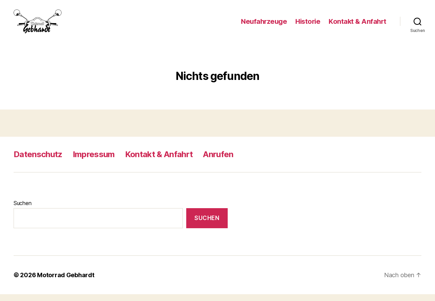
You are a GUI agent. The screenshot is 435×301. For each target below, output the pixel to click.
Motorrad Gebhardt (65, 281)
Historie (307, 25)
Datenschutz (38, 161)
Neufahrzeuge (264, 25)
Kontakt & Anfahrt (357, 25)
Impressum (94, 161)
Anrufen (218, 161)
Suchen (22, 209)
